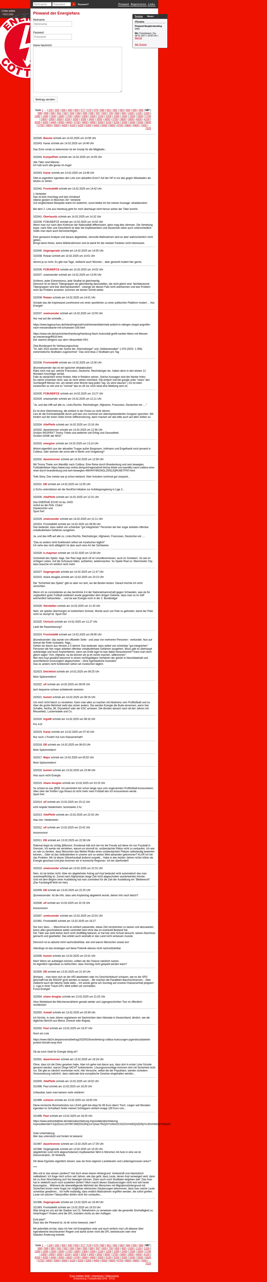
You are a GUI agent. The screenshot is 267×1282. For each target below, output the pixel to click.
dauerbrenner (51, 459)
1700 (69, 116)
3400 (91, 119)
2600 (140, 116)
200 (57, 110)
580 (102, 110)
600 (104, 113)
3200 (75, 119)
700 (111, 113)
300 (63, 110)
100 (50, 110)
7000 (144, 125)
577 (83, 110)
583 (121, 110)
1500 (53, 116)
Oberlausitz (50, 216)
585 (134, 110)
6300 (88, 125)
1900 (85, 116)
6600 (112, 125)
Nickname (39, 19)
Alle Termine (141, 44)
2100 (101, 116)
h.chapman (50, 552)
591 (59, 113)
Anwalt (47, 1012)
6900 (136, 125)
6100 (73, 125)
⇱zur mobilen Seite (80, 1275)
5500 (140, 122)
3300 (83, 119)
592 (65, 113)
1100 (139, 113)
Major (46, 757)
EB (45, 484)
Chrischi (48, 621)
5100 (109, 122)
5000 (101, 122)
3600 (107, 119)
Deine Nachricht (42, 45)
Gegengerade (51, 250)
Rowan (47, 297)
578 (89, 110)
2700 (148, 116)
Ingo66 (47, 719)
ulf (45, 684)
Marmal (138, 38)
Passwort (38, 32)
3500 (99, 119)
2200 (109, 116)
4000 (139, 119)
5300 (124, 122)
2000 (93, 116)
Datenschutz (112, 1275)
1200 (147, 113)
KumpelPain (50, 157)
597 (98, 113)
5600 (148, 122)
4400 (53, 122)
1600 (61, 116)
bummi (47, 697)
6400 (96, 125)
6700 (120, 125)
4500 (61, 122)
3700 (115, 119)
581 (109, 110)
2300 (116, 116)
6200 (81, 125)
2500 (132, 116)
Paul (46, 1028)
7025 (148, 128)
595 (85, 113)
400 (70, 110)
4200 (37, 122)
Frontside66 (50, 188)
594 (78, 113)
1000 (131, 113)
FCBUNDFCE (51, 269)
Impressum (98, 1275)
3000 (60, 119)
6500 (104, 125)
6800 (128, 125)
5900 (57, 125)
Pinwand (124, 4)
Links (151, 4)
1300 (37, 116)
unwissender (51, 313)
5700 (41, 125)
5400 (132, 122)
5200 (116, 122)
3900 (131, 119)
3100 (68, 119)
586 (141, 110)
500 (76, 110)
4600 (69, 122)
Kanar (47, 172)
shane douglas (52, 783)
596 (91, 113)
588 (39, 113)
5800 (49, 125)
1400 (45, 116)
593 (72, 113)
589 (46, 113)
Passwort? (83, 4)
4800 (85, 122)
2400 (124, 116)
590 (52, 113)
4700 (77, 122)
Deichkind (49, 671)
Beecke (47, 138)
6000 (65, 125)
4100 (147, 119)
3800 (123, 119)
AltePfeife (49, 424)
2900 (52, 119)
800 (117, 113)
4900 (93, 122)
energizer (49, 443)
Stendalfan (50, 605)
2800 (44, 119)
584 (128, 110)
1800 (77, 116)
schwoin (48, 1100)
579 (96, 110)
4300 (45, 122)
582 (115, 110)
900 (124, 113)
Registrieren (138, 4)
